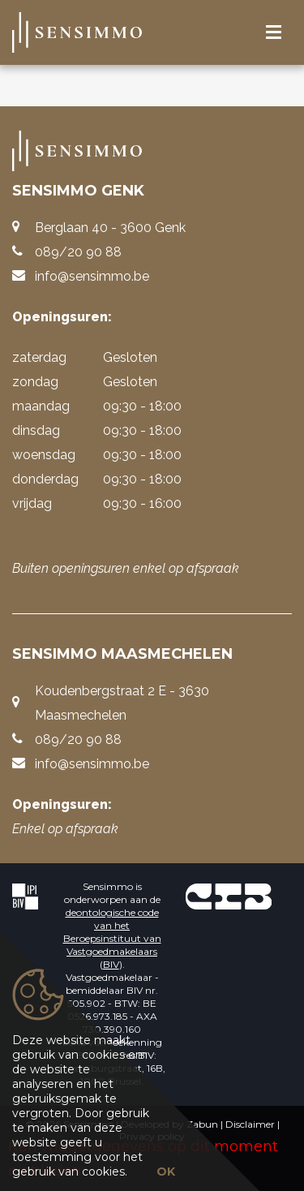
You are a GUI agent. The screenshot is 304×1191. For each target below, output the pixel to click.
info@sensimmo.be (92, 276)
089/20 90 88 (78, 252)
